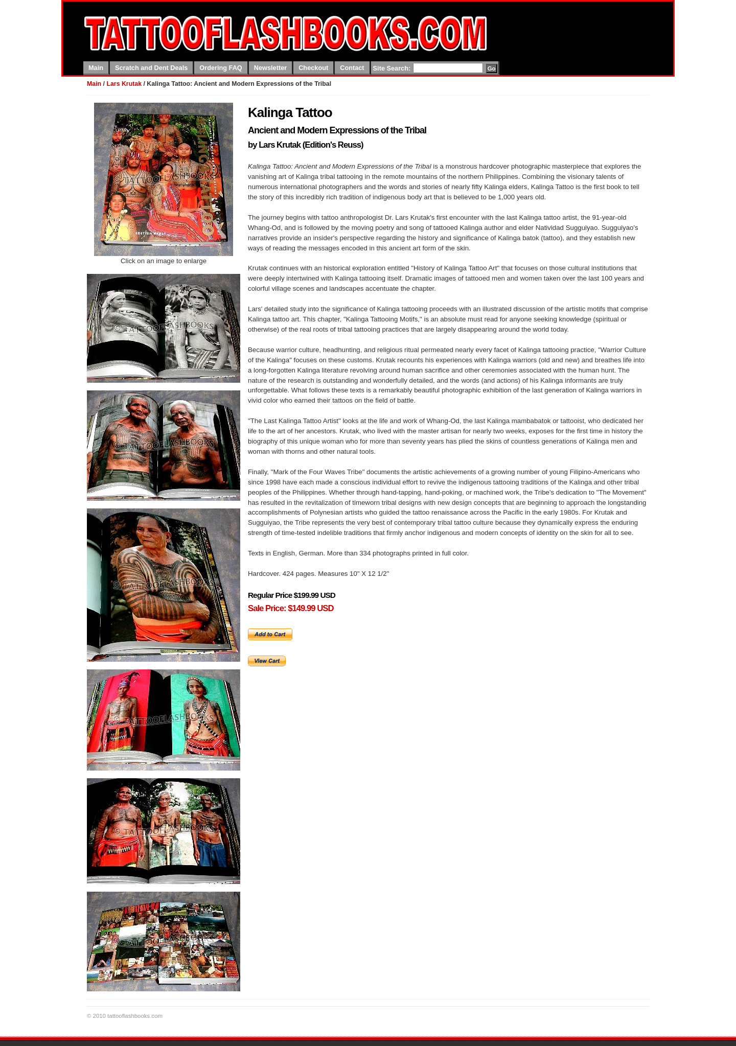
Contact (352, 68)
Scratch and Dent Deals (151, 68)
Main (95, 68)
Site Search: (392, 68)
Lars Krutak (124, 83)
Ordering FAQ (220, 68)
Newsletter (270, 68)
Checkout (313, 68)
